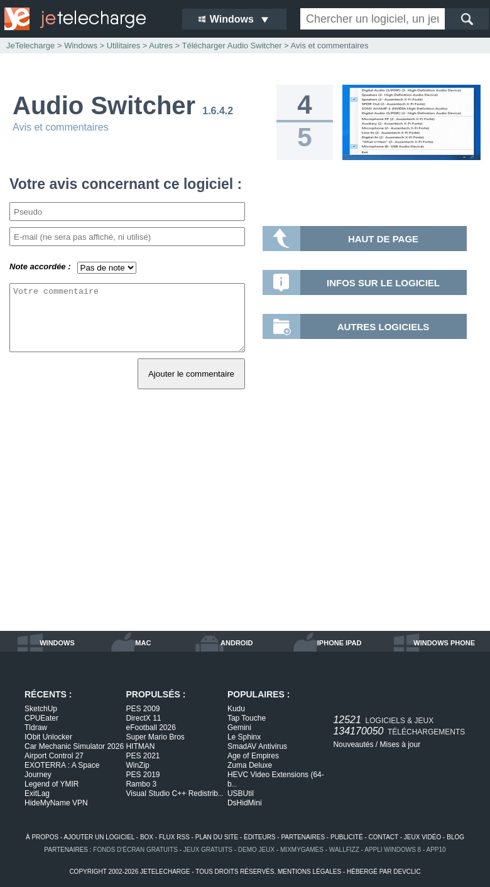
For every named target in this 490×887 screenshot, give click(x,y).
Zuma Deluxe (249, 765)
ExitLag (37, 793)
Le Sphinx (244, 737)
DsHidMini (244, 802)
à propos (42, 837)
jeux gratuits (207, 849)
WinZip (137, 765)
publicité (346, 837)
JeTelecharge (30, 45)
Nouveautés (353, 744)
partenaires (303, 837)
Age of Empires (253, 755)
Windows (80, 45)
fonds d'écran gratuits (135, 849)
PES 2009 (143, 708)
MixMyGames (302, 849)
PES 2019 (143, 774)
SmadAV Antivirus (257, 746)
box (146, 837)
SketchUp (40, 708)
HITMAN (140, 746)
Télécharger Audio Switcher (231, 45)
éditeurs (260, 837)
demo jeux (256, 849)
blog (455, 837)
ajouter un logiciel (99, 837)
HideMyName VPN (56, 802)
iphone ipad (339, 643)
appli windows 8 (392, 849)
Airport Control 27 (54, 755)
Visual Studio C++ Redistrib (174, 793)
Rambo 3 (141, 784)
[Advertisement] (245, 524)
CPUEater (41, 718)
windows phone (444, 643)
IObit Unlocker (48, 737)
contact (383, 837)
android (236, 643)
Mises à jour (399, 744)
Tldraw (35, 727)
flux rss (174, 837)
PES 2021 (143, 755)
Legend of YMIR (51, 784)
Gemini (239, 727)
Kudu (236, 708)
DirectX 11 (143, 718)
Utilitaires (123, 45)
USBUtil (240, 793)
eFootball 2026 (150, 727)
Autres (161, 45)
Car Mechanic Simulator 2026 (74, 746)
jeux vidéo (422, 837)
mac (143, 643)
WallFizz (344, 849)
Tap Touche (246, 718)
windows (57, 643)
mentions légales (309, 871)
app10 (436, 849)
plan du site (216, 837)
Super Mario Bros (155, 737)
